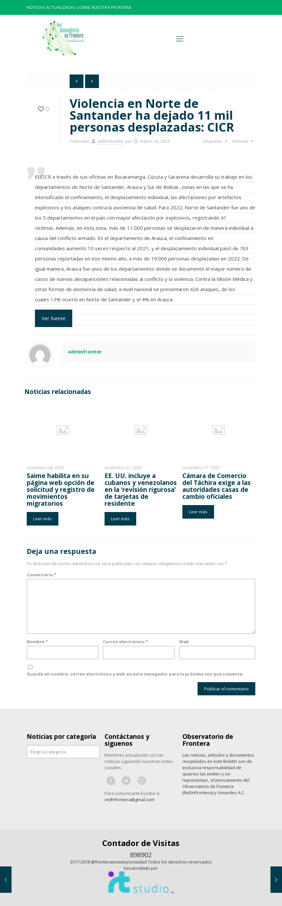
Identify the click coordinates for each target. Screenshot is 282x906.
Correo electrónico (125, 642)
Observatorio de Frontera (207, 740)
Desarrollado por (141, 868)
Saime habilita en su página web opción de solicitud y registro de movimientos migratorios (61, 489)
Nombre (37, 642)
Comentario (41, 575)
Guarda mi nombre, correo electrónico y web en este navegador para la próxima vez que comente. (135, 674)
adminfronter (110, 141)
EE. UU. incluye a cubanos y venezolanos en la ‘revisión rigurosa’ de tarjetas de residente (141, 489)
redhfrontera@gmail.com (130, 799)
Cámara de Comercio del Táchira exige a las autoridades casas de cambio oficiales (216, 486)
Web (184, 642)
